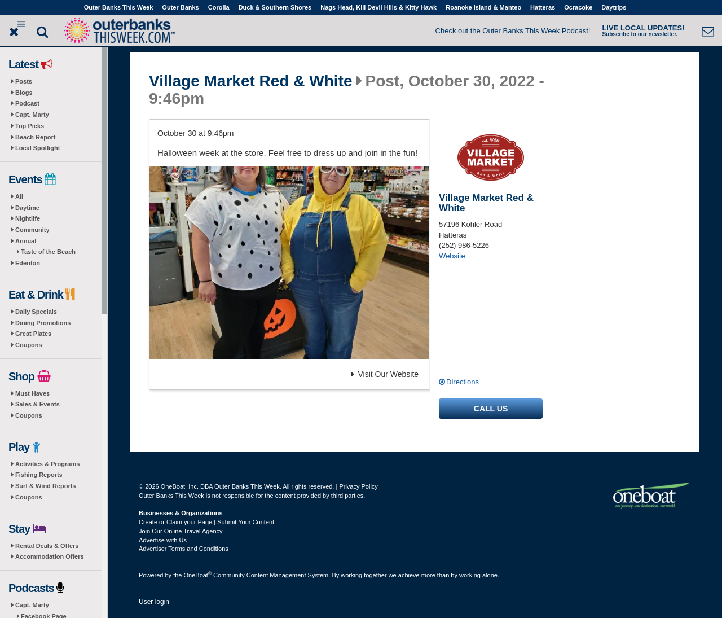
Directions (462, 382)
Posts (23, 81)
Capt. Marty (32, 114)
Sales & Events (37, 404)
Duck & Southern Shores (275, 7)
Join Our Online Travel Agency (181, 531)
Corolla (219, 7)
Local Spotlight (37, 147)
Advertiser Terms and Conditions (183, 548)
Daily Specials (36, 311)
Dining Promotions (43, 322)
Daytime (27, 207)
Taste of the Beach (48, 251)
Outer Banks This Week (118, 7)
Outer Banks (180, 7)
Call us (491, 408)
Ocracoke (578, 7)
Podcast (27, 103)
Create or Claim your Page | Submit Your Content (206, 522)
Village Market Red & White (250, 81)
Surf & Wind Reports (45, 486)
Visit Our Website (385, 374)
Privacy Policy (358, 486)
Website (452, 256)
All (19, 196)
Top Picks (29, 125)
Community (32, 229)
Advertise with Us (163, 540)
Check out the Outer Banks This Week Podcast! (513, 31)
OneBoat (198, 575)
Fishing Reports (39, 474)
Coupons (28, 344)
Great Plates (33, 333)
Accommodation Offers (49, 556)
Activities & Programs (47, 464)
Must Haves (32, 393)
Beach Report (35, 137)
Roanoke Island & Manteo (483, 7)
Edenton (27, 263)
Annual (25, 241)
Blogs (24, 92)
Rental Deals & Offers (46, 545)
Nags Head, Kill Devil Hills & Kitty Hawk (378, 7)
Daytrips (613, 7)
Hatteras (542, 7)
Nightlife (27, 218)
